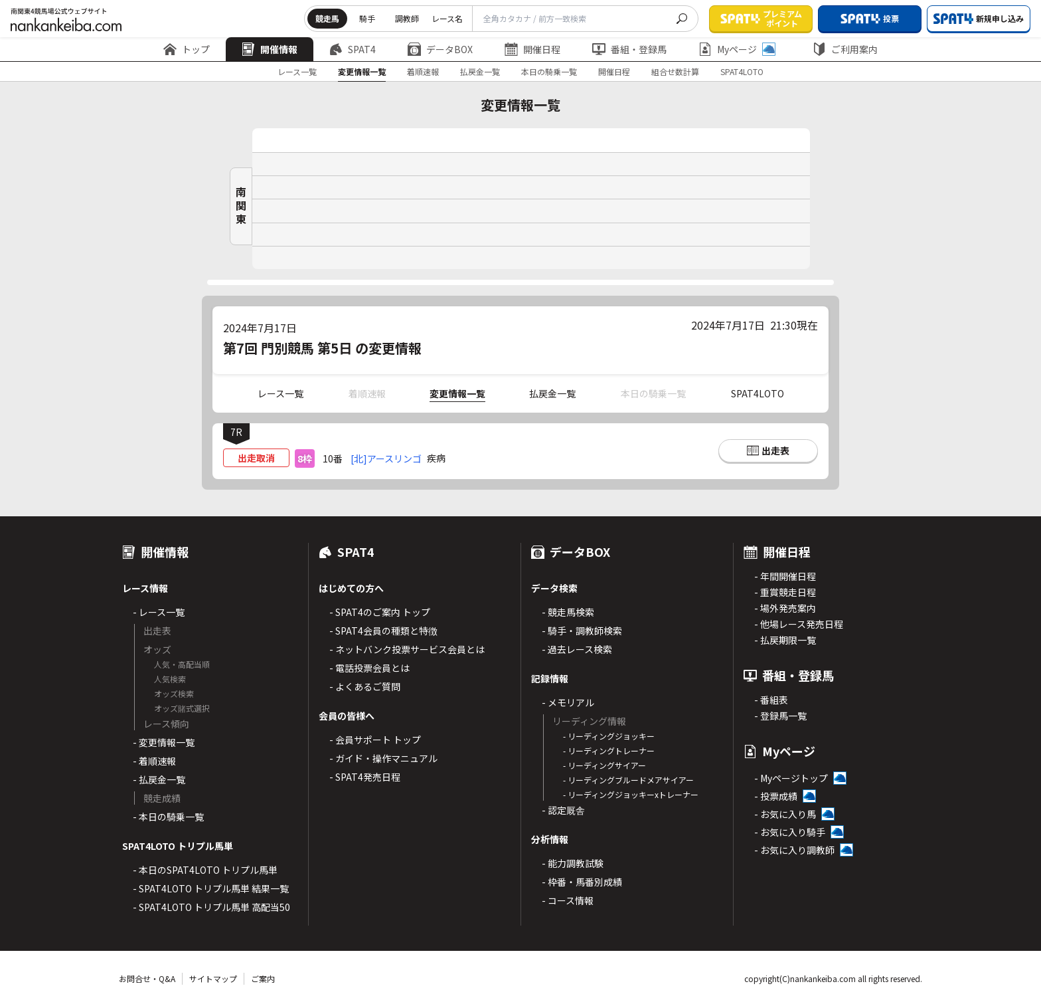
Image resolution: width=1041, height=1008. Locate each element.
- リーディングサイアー (604, 765)
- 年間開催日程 (785, 576)
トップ (186, 49)
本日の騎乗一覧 (549, 71)
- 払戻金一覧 (159, 779)
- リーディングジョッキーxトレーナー (630, 794)
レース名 (447, 18)
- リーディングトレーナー (609, 750)
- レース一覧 (159, 612)
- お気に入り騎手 (789, 832)
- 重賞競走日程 (785, 592)
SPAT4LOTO (741, 71)
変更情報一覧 (362, 71)
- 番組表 (771, 699)
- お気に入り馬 (785, 814)
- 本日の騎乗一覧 (168, 816)
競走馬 (327, 18)
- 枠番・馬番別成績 (582, 881)
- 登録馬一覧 (780, 715)
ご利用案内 (845, 49)
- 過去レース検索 (577, 649)
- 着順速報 (154, 760)
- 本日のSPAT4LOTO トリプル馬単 (205, 869)
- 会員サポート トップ (375, 739)
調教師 (407, 18)
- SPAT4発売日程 (364, 776)
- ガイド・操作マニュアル (383, 758)
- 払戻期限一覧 (785, 640)
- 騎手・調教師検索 (582, 630)
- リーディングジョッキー (609, 736)
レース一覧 (297, 71)
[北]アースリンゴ (386, 458)
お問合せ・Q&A (147, 978)
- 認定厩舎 (563, 810)
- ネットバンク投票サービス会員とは (407, 649)
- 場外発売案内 (785, 608)
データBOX (440, 49)
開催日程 (532, 49)
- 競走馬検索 (568, 612)
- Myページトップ (791, 778)
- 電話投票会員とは (369, 667)
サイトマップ (213, 978)
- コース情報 (568, 900)
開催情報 (269, 49)
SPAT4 (352, 49)
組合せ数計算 (675, 71)
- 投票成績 (775, 796)
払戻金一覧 (480, 71)
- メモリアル (568, 702)
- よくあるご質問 (364, 686)
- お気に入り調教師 (794, 850)
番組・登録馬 (629, 49)
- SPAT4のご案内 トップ (379, 612)
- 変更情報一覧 (164, 742)
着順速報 (423, 71)
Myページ (736, 49)
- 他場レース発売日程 (798, 624)
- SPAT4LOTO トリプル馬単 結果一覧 (211, 888)
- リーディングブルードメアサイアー (628, 779)
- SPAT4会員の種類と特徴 (383, 630)
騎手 (367, 18)
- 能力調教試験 (572, 863)
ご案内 (263, 978)
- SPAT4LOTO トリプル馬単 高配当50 (211, 907)
